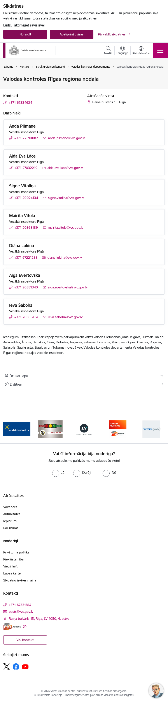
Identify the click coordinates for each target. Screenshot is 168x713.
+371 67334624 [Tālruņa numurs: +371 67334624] (20, 102)
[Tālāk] (159, 429)
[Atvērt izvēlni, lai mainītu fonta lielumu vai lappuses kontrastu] (141, 51)
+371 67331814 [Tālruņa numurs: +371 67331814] (20, 605)
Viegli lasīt (10, 566)
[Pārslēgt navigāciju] (160, 50)
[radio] (58, 472)
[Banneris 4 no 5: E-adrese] (117, 429)
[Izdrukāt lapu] (84, 376)
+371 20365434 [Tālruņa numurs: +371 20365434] (26, 317)
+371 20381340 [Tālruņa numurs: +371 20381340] (26, 287)
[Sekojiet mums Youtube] (25, 666)
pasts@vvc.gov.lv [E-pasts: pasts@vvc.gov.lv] (21, 611)
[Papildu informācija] (24, 626)
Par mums (10, 528)
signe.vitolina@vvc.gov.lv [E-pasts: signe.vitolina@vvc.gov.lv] (66, 198)
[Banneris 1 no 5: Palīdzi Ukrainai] (16, 429)
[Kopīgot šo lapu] (84, 384)
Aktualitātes (11, 514)
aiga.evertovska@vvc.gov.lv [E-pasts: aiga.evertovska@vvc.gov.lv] (68, 287)
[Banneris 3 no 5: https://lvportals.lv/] (84, 429)
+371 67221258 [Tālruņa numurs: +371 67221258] (25, 257)
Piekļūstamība (13, 559)
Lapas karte (12, 573)
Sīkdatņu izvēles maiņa (19, 580)
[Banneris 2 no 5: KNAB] (50, 429)
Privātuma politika (16, 552)
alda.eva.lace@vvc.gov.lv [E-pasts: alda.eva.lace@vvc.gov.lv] (65, 168)
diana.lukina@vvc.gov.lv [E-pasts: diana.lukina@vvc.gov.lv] (64, 257)
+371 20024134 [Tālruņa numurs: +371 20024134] (26, 198)
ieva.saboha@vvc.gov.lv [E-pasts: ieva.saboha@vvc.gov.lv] (65, 317)
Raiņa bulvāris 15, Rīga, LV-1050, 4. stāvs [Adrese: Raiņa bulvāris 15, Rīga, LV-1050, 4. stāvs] (39, 618)
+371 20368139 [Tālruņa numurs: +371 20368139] (26, 227)
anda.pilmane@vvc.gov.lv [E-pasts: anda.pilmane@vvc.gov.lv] (66, 138)
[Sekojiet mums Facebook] (16, 666)
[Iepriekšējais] (8, 429)
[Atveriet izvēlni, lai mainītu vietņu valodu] (122, 51)
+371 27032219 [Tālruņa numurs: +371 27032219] (25, 168)
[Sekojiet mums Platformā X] (6, 666)
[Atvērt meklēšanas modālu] (108, 51)
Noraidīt (25, 34)
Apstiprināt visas (72, 34)
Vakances (10, 507)
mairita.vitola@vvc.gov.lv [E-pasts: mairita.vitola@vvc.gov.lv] (65, 227)
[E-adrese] (12, 626)
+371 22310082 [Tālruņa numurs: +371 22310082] (26, 138)
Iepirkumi (10, 521)
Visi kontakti (25, 640)
